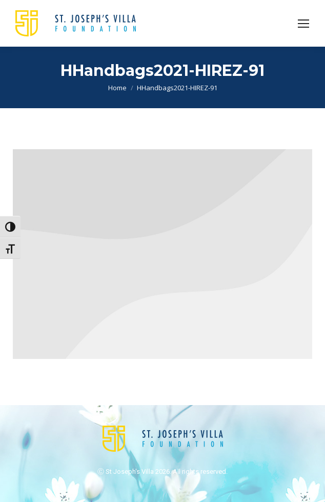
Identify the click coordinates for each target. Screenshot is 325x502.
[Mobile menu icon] (303, 23)
